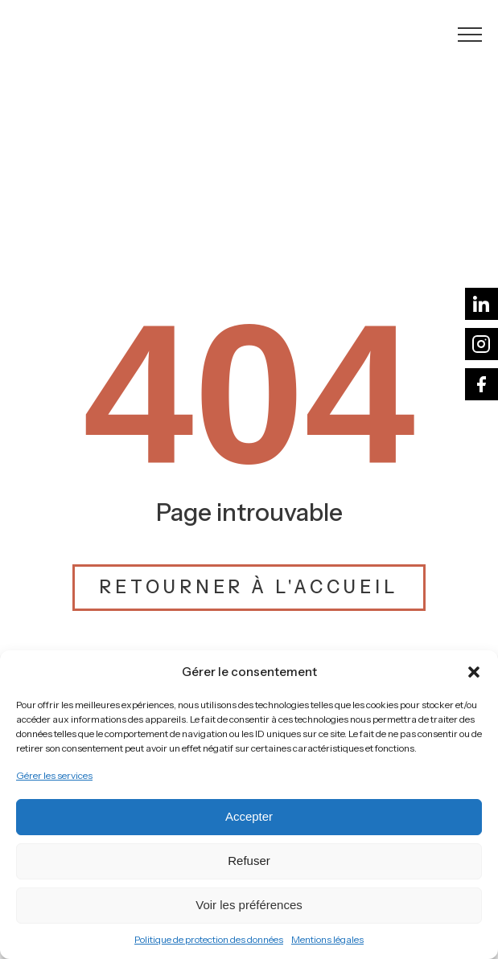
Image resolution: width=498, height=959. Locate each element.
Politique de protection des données (208, 939)
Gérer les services (54, 775)
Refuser (249, 860)
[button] (474, 672)
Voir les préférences (249, 905)
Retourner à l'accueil (249, 587)
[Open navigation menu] (469, 34)
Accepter (249, 816)
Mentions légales (327, 939)
